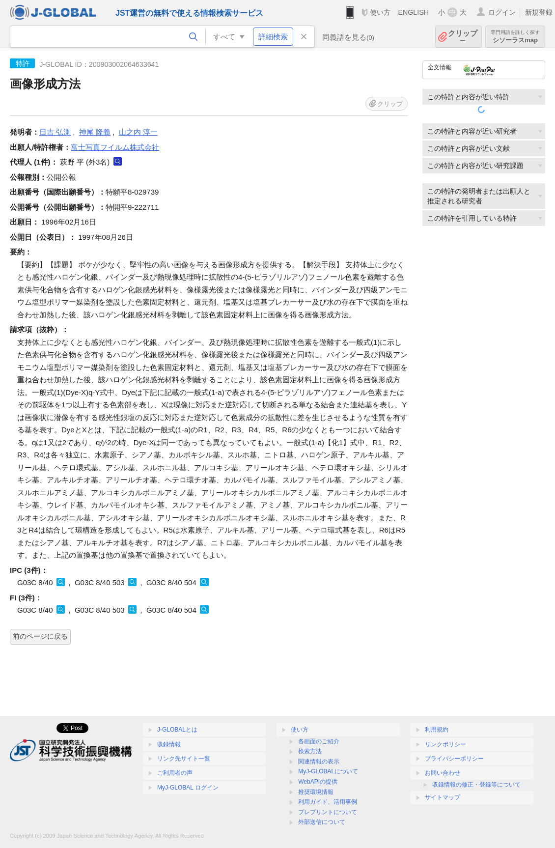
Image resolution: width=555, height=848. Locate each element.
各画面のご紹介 (318, 741)
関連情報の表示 (318, 761)
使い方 (380, 12)
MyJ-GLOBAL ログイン (188, 787)
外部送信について (321, 822)
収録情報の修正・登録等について (476, 784)
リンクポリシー (445, 744)
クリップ (462, 36)
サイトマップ (442, 797)
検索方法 (310, 751)
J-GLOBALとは (177, 729)
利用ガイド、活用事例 (327, 801)
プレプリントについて (327, 812)
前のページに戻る (40, 636)
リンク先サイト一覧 (183, 758)
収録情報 (169, 744)
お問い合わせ (442, 772)
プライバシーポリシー (454, 758)
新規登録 (539, 12)
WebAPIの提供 (317, 781)
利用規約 (436, 729)
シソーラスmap (515, 36)
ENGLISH (413, 12)
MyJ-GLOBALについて (328, 771)
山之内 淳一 (138, 132)
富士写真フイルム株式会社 (115, 147)
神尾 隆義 (95, 132)
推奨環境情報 (315, 792)
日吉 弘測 (55, 132)
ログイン (502, 12)
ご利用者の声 (175, 772)
